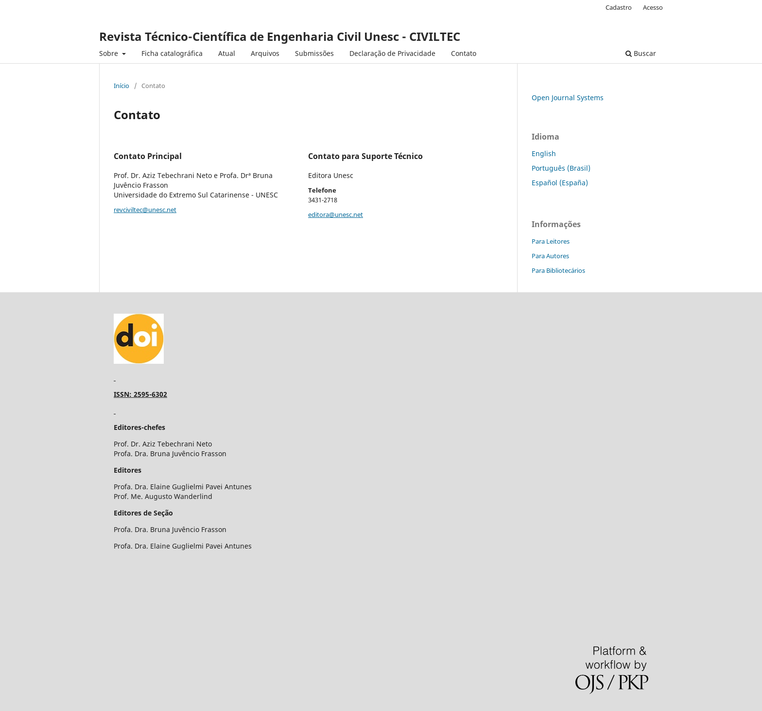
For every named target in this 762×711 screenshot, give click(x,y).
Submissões (314, 53)
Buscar (640, 53)
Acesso (653, 7)
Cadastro (619, 7)
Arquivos (265, 53)
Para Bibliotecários (558, 270)
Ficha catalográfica (172, 53)
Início (121, 85)
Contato (463, 53)
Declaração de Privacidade (392, 53)
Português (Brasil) (561, 168)
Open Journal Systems (568, 97)
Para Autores (550, 255)
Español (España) (560, 182)
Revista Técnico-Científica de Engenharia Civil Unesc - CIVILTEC (279, 36)
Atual (226, 53)
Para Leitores (551, 241)
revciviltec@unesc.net (145, 209)
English (544, 153)
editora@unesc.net (335, 214)
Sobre (109, 53)
